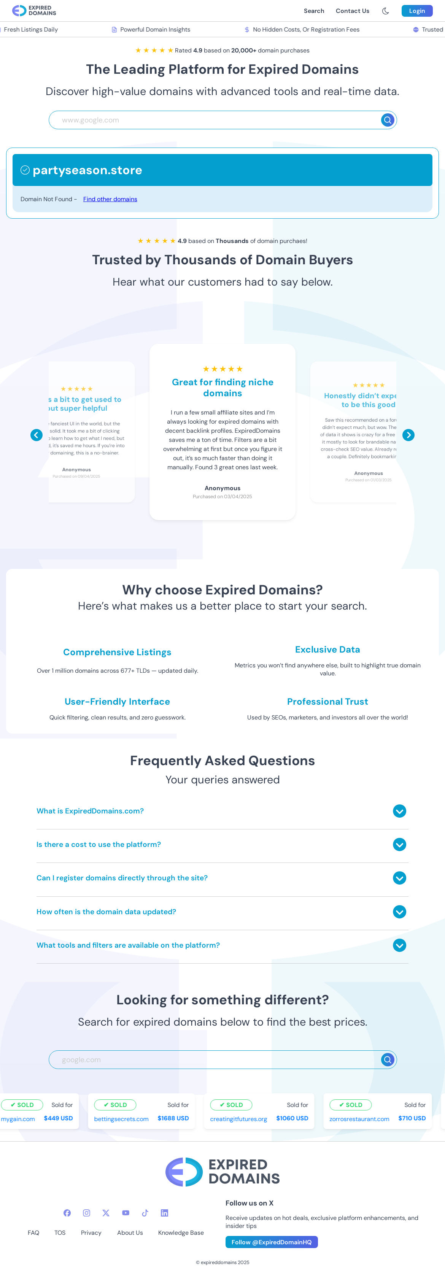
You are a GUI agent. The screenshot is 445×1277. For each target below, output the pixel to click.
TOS (59, 1233)
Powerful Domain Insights (154, 29)
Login (417, 11)
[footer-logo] (222, 1173)
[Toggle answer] (399, 811)
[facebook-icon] (67, 1213)
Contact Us (352, 11)
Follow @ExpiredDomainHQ (272, 1242)
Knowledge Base (181, 1233)
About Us (130, 1233)
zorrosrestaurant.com (363, 1119)
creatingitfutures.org (241, 1119)
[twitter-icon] (106, 1213)
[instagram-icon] (86, 1213)
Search (314, 11)
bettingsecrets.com (124, 1119)
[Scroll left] (36, 435)
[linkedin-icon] (164, 1213)
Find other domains (110, 199)
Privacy (91, 1233)
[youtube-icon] (125, 1213)
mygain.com (21, 1119)
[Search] (387, 120)
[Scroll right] (408, 435)
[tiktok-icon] (145, 1213)
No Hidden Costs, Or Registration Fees (304, 29)
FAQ (33, 1233)
